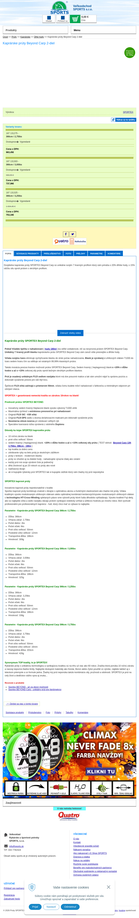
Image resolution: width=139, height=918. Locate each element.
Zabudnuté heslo (12, 899)
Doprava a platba (81, 857)
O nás (76, 839)
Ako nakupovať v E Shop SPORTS (90, 853)
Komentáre (114, 254)
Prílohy (80, 254)
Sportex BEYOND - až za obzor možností (28, 687)
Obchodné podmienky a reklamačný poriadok (95, 871)
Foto (68, 254)
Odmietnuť (70, 906)
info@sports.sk (16, 846)
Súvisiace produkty (27, 254)
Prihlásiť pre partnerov (14, 888)
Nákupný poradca (81, 849)
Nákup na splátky (81, 860)
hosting (122, 910)
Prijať (35, 906)
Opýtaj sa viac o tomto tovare (22, 703)
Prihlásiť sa (63, 19)
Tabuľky (69, 712)
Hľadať (49, 19)
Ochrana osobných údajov (85, 875)
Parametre (96, 254)
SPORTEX (128, 112)
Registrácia (9, 895)
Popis (8, 254)
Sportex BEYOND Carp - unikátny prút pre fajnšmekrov (34, 689)
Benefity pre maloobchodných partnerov (92, 867)
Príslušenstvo (52, 254)
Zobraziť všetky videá (70, 333)
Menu (77, 30)
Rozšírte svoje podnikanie (85, 864)
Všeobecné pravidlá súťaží (86, 846)
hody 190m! (51, 349)
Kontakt (77, 842)
